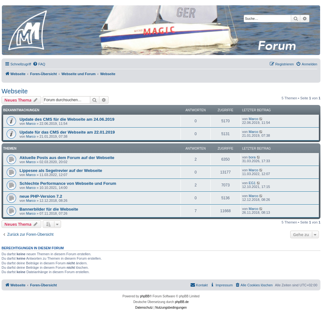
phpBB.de (182, 302)
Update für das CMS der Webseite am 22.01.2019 (67, 132)
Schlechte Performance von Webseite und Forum (67, 183)
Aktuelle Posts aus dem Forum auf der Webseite (66, 157)
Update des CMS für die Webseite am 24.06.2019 (66, 119)
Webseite (15, 91)
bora (252, 157)
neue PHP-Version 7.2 (40, 196)
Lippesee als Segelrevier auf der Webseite (60, 170)
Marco (31, 123)
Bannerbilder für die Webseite (48, 209)
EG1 (252, 183)
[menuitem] (39, 64)
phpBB (144, 296)
